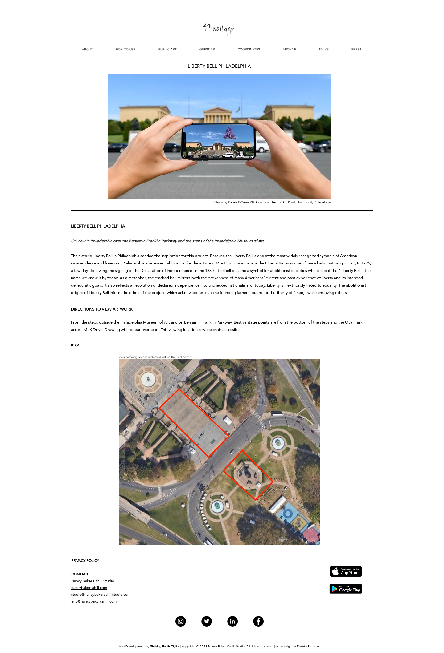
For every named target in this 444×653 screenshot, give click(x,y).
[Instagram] (180, 621)
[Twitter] (206, 621)
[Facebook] (258, 621)
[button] (167, 49)
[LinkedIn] (232, 621)
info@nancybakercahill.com (94, 601)
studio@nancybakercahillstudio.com (100, 594)
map (75, 344)
